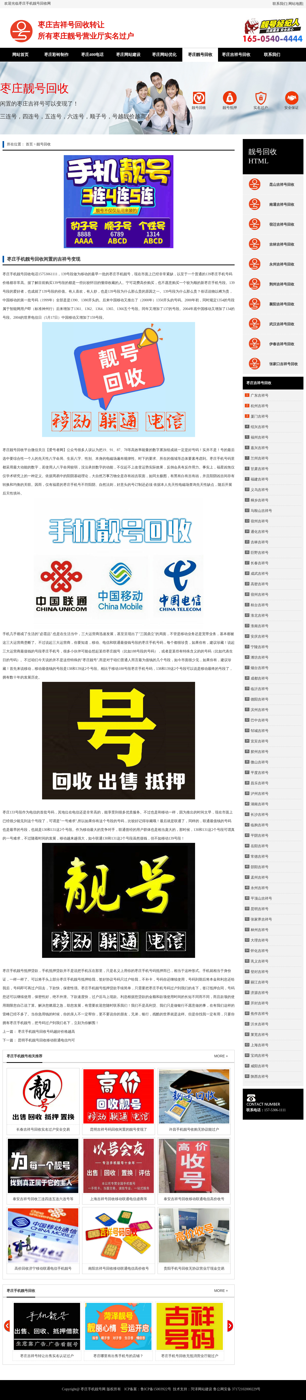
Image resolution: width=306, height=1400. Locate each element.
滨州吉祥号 (260, 710)
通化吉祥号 (260, 532)
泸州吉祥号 (260, 794)
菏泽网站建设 (201, 1389)
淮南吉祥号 (260, 626)
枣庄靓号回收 (200, 54)
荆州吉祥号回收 (270, 284)
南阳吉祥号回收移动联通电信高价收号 (118, 1268)
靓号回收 (43, 144)
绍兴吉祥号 (260, 427)
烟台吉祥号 (260, 668)
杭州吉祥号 (260, 406)
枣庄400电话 (92, 54)
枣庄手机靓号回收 (17, 274)
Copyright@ (71, 1389)
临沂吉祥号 (260, 689)
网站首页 (20, 54)
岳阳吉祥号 (260, 846)
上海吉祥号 (260, 1045)
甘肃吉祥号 (260, 469)
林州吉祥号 (260, 930)
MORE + (221, 1056)
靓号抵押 (81, 979)
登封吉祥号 (260, 972)
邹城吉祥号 (260, 731)
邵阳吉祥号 (260, 867)
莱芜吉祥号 (260, 1035)
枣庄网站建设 (128, 54)
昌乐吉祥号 (260, 783)
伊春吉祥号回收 (270, 344)
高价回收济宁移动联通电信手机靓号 (43, 1268)
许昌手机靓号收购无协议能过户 (194, 1129)
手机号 (216, 283)
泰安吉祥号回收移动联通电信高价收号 (194, 1199)
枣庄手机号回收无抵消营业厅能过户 (189, 1356)
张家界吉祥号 (261, 919)
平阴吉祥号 (260, 835)
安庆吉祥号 (260, 636)
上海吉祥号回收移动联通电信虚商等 (118, 1199)
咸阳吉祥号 (260, 1066)
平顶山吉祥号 (261, 898)
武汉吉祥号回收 (270, 324)
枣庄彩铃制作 (56, 54)
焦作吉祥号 (260, 1014)
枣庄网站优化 (164, 54)
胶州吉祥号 (260, 752)
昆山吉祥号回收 (270, 184)
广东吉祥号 (260, 395)
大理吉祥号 (260, 940)
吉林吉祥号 (260, 542)
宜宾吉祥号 (260, 741)
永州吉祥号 (260, 888)
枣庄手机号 (220, 274)
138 (83, 300)
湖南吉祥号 (260, 804)
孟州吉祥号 (260, 877)
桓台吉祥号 (260, 605)
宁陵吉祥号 (260, 647)
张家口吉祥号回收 (272, 364)
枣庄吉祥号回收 (236, 54)
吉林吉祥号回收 (270, 244)
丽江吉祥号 (260, 982)
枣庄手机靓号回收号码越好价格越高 (46, 1032)
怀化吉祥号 (260, 951)
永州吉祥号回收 (270, 264)
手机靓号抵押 (20, 971)
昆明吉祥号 (260, 909)
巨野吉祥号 (260, 553)
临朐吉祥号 (260, 825)
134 (228, 309)
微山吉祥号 (260, 762)
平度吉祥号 (260, 773)
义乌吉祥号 (260, 490)
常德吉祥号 (260, 856)
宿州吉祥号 (260, 521)
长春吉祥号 (260, 563)
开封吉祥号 (260, 1003)
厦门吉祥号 (260, 416)
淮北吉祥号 (260, 615)
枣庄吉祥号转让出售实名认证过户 (47, 1356)
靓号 (116, 651)
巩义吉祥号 (260, 961)
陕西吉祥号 (260, 1076)
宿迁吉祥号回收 (270, 224)
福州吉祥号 (260, 437)
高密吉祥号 (260, 584)
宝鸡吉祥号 (260, 1056)
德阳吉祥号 (260, 699)
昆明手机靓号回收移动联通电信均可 (46, 1040)
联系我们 (280, 4)
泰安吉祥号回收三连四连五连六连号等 (43, 1199)
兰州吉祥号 (260, 458)
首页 (29, 144)
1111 (54, 274)
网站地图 (295, 4)
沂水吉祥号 (260, 1024)
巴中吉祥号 (260, 720)
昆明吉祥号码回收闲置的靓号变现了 (118, 1129)
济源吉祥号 (260, 993)
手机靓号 (95, 988)
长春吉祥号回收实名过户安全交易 (43, 1129)
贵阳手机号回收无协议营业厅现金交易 (194, 1268)
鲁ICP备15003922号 (156, 1389)
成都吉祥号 (260, 678)
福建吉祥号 (260, 479)
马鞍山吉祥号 (261, 511)
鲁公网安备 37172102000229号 (237, 1389)
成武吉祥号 (260, 574)
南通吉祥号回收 (270, 204)
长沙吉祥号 (260, 815)
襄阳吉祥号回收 (270, 304)
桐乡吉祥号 (260, 500)
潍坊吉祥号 (260, 657)
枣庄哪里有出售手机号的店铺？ (118, 1356)
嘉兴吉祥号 (260, 448)
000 (146, 300)
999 (46, 300)
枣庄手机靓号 (120, 274)
